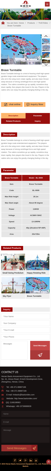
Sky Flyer (7, 296)
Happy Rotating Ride (36, 273)
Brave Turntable (14, 26)
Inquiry (38, 121)
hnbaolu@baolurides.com (23, 395)
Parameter (37, 116)
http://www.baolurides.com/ (25, 398)
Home (21, 23)
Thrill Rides (43, 23)
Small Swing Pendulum (12, 273)
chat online (11, 104)
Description (13, 116)
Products (31, 23)
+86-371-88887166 (18, 387)
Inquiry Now (34, 104)
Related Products (13, 121)
